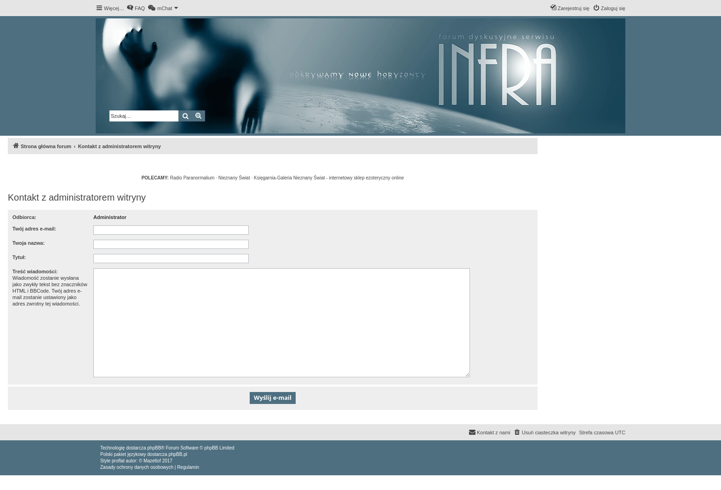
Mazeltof (152, 460)
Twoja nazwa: (28, 243)
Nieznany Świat (234, 177)
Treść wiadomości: (34, 271)
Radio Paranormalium (192, 177)
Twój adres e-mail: (34, 228)
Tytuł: (19, 257)
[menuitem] (135, 8)
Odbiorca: (24, 217)
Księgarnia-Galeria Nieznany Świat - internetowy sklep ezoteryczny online (329, 177)
